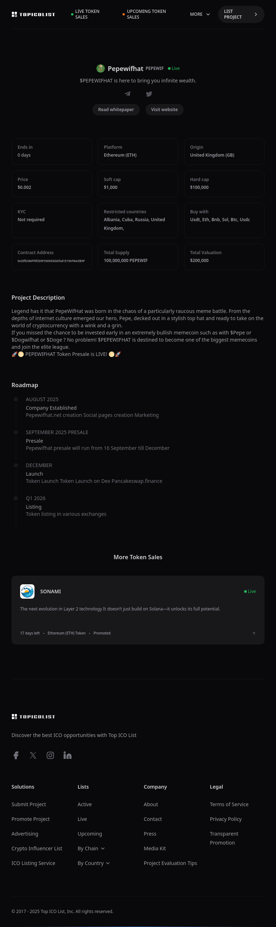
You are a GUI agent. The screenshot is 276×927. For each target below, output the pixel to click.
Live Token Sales (85, 14)
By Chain (92, 848)
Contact (153, 819)
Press (150, 833)
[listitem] (138, 610)
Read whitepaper (116, 109)
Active (85, 804)
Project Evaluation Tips (170, 863)
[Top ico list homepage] (33, 14)
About (151, 804)
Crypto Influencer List (37, 848)
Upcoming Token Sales (144, 14)
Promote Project (31, 819)
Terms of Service (229, 804)
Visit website (164, 109)
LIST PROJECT (241, 14)
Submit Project (29, 804)
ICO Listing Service (33, 863)
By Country (94, 863)
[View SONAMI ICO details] (254, 633)
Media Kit (155, 848)
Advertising (25, 833)
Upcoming (90, 833)
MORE (200, 14)
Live (82, 819)
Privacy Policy (226, 819)
